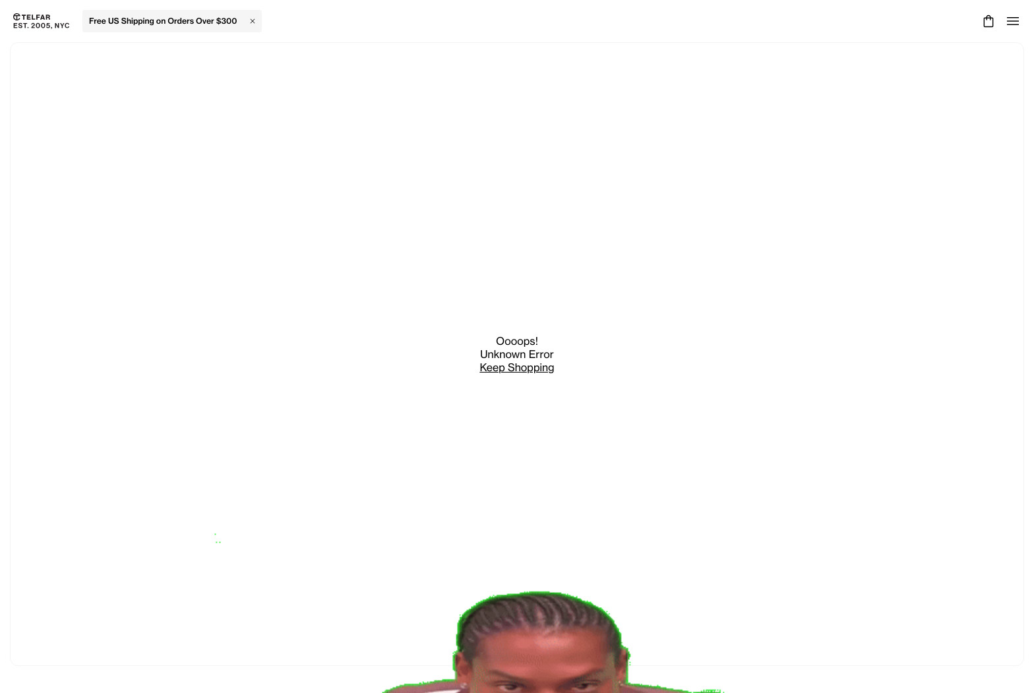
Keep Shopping (516, 367)
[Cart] (987, 21)
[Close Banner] (252, 21)
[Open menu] (1013, 21)
